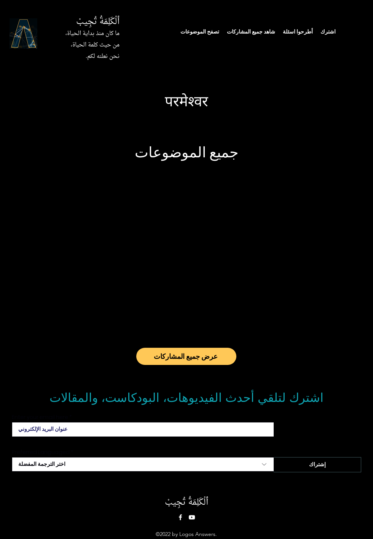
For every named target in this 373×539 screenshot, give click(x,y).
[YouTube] (192, 517)
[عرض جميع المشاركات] (186, 356)
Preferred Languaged (41, 452)
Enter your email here (40, 417)
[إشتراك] (317, 464)
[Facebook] (180, 517)
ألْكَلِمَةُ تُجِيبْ (98, 22)
